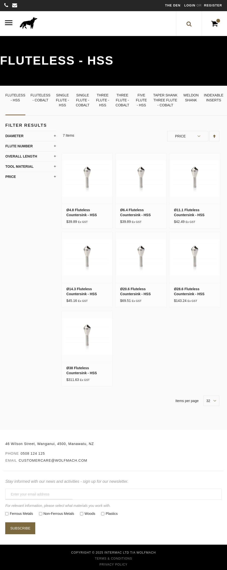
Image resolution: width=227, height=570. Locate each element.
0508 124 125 (33, 453)
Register (213, 5)
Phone (12, 453)
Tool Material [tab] (19, 166)
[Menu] (8, 23)
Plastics (111, 514)
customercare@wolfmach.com (53, 460)
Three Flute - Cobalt (122, 100)
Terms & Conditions (113, 558)
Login (190, 5)
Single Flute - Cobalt (82, 100)
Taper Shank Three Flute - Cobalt (165, 100)
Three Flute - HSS (102, 100)
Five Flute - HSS (141, 100)
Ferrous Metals (21, 514)
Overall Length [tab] (21, 156)
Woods (89, 514)
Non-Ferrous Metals (58, 514)
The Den (173, 5)
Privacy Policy (114, 564)
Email (11, 460)
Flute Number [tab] (19, 146)
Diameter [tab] (14, 136)
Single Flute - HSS (62, 100)
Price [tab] (10, 177)
